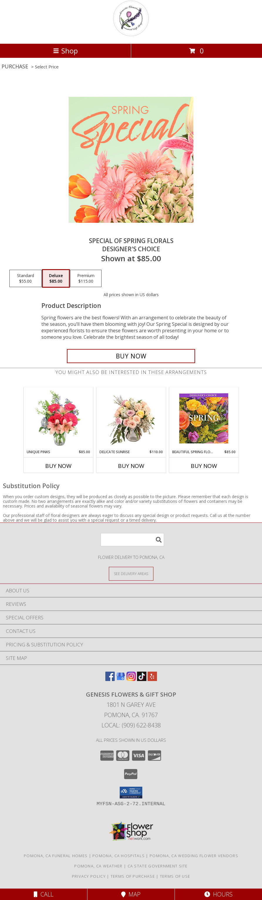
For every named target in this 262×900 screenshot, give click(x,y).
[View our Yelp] (152, 679)
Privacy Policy (89, 876)
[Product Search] (132, 539)
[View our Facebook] (110, 679)
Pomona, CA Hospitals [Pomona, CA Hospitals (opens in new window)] (118, 855)
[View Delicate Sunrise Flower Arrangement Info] (131, 418)
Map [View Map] (131, 894)
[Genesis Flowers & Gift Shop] (131, 35)
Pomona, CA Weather (98, 866)
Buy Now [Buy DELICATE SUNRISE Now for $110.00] (131, 466)
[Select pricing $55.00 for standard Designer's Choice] (25, 278)
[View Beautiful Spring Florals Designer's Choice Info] (203, 418)
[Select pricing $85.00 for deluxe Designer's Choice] (56, 278)
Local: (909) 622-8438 (131, 725)
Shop (65, 50)
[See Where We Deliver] (131, 573)
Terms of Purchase (133, 876)
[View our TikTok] (141, 679)
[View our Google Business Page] (120, 679)
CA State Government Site (158, 866)
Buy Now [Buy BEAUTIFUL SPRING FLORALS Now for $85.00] (204, 466)
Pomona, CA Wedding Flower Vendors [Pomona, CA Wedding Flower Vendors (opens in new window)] (194, 855)
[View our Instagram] (131, 679)
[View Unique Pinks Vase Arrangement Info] (58, 418)
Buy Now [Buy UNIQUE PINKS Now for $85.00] (58, 466)
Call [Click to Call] (43, 894)
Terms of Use (175, 876)
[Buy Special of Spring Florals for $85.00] (131, 356)
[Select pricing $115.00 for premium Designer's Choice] (85, 278)
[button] (131, 792)
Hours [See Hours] (218, 894)
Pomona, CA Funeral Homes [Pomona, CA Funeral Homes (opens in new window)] (55, 855)
